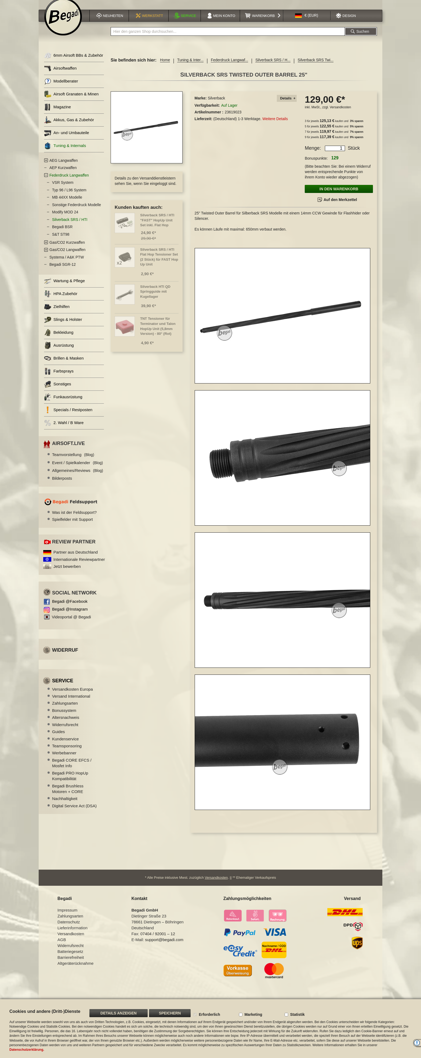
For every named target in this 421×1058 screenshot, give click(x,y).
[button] (306, 22)
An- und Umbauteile (66, 139)
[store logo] (63, 23)
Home (165, 66)
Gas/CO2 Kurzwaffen (67, 249)
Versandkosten (340, 114)
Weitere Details (275, 125)
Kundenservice (65, 745)
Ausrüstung (59, 352)
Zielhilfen (57, 313)
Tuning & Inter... (190, 66)
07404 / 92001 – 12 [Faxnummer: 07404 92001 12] (157, 940)
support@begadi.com (164, 946)
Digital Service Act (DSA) (74, 812)
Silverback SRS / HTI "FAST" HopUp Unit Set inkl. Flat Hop (157, 227)
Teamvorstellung (73, 461)
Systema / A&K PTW (66, 264)
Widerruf (65, 656)
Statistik (297, 1014)
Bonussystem (64, 717)
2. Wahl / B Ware (64, 429)
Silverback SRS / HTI (69, 226)
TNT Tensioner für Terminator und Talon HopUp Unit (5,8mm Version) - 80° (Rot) (158, 332)
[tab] (287, 105)
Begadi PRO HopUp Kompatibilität (70, 782)
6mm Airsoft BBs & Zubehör (73, 62)
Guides (58, 738)
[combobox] (227, 38)
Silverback (216, 105)
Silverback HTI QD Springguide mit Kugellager (155, 298)
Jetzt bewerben (67, 573)
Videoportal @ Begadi (71, 623)
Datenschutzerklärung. (26, 1050)
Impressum (67, 916)
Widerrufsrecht (65, 731)
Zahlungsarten (65, 710)
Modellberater (61, 88)
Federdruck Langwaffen (69, 182)
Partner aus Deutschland (75, 559)
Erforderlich (209, 1014)
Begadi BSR (62, 233)
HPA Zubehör (60, 300)
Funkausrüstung (63, 403)
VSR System (62, 189)
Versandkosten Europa (72, 696)
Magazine (57, 113)
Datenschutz (68, 928)
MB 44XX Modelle (67, 204)
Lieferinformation (72, 934)
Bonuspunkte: (316, 165)
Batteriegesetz (70, 958)
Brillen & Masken (64, 365)
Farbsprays (59, 378)
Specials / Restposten (68, 416)
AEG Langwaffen (63, 167)
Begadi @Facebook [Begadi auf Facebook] (70, 608)
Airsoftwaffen (60, 75)
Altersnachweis (65, 724)
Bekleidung (58, 339)
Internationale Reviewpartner (79, 566)
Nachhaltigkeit (64, 805)
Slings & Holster (63, 326)
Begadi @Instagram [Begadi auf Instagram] (70, 616)
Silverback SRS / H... (273, 66)
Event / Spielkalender (77, 469)
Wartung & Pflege (64, 287)
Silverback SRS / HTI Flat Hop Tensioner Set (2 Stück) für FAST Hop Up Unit (159, 263)
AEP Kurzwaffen (63, 174)
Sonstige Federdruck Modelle (76, 211)
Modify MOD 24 (65, 219)
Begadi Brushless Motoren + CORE (68, 795)
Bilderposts (62, 485)
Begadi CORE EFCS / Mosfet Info (72, 770)
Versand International (71, 703)
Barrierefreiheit (70, 964)
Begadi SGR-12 (62, 271)
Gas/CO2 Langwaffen (67, 256)
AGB (61, 946)
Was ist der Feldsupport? (74, 519)
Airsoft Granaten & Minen (71, 101)
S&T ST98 (60, 241)
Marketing (253, 1014)
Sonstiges (57, 390)
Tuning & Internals (65, 152)
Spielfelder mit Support (72, 526)
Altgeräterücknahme (75, 970)
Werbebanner (64, 759)
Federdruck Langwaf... (229, 66)
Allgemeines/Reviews (77, 477)
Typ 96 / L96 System (69, 197)
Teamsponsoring (67, 752)
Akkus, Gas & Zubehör (69, 126)
